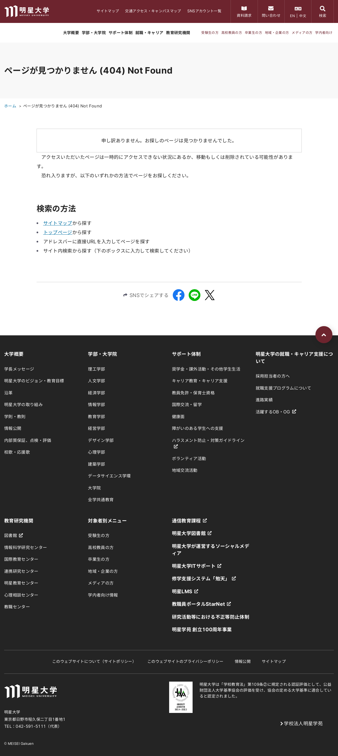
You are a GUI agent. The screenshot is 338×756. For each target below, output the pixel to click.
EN (292, 15)
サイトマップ (57, 223)
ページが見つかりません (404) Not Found (62, 106)
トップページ (57, 232)
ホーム (10, 106)
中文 (302, 15)
